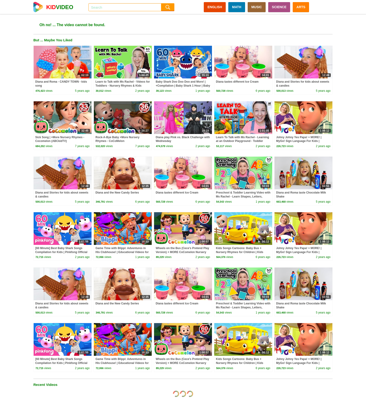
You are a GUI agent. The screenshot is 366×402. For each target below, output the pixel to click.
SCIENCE (279, 7)
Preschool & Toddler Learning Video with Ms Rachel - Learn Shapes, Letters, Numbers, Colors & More (243, 196)
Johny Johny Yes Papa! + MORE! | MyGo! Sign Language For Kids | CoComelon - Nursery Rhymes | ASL (300, 141)
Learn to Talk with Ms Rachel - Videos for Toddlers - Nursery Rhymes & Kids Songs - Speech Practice (122, 85)
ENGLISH (215, 7)
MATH (236, 7)
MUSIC (256, 7)
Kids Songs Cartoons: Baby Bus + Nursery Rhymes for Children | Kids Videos (239, 252)
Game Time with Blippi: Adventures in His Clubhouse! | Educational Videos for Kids (122, 252)
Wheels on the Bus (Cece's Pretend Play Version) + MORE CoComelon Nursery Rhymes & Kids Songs (182, 252)
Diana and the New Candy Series (117, 192)
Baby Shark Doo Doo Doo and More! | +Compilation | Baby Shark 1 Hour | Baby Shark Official (183, 85)
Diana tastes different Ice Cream (237, 81)
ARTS (300, 7)
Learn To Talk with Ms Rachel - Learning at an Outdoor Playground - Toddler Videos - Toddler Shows (242, 141)
